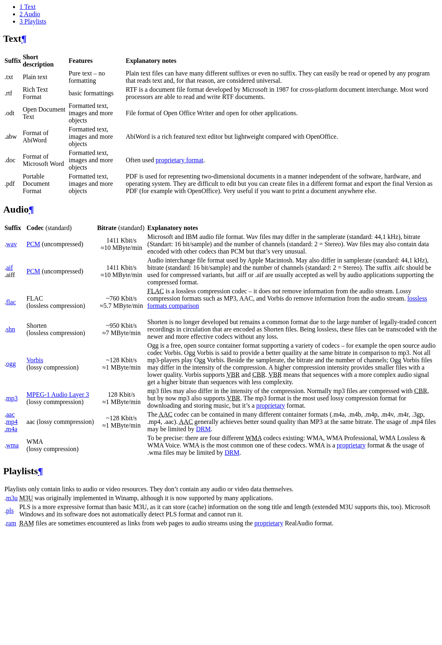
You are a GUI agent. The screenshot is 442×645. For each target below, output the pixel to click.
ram (11, 523)
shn (10, 329)
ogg (11, 363)
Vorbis (34, 360)
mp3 (11, 398)
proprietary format (180, 160)
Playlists (32, 21)
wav (11, 244)
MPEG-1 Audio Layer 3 (57, 394)
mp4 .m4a (10, 425)
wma (12, 445)
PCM (33, 244)
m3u (11, 497)
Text (27, 6)
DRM (203, 429)
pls (10, 510)
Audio (29, 14)
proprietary (270, 405)
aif (9, 267)
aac (10, 414)
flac (11, 302)
